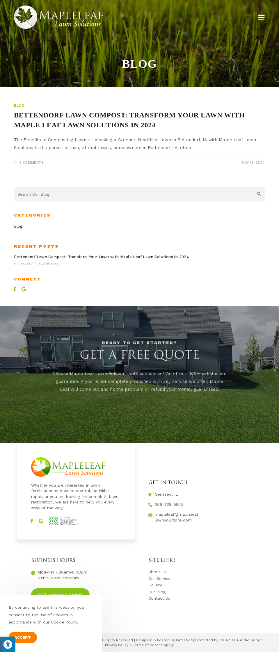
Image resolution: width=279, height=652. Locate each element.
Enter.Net (184, 640)
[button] (60, 594)
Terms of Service (148, 645)
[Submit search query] (259, 194)
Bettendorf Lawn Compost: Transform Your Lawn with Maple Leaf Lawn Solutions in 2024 (101, 257)
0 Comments (31, 163)
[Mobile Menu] (261, 17)
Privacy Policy (116, 645)
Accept (23, 637)
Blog (19, 105)
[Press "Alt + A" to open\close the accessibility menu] (7, 644)
